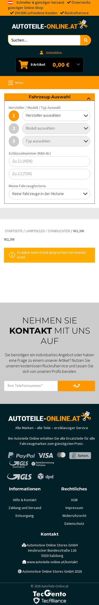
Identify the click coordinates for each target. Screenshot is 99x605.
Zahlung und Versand (24, 508)
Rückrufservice (77, 13)
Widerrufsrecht (74, 516)
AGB (74, 500)
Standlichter (59, 231)
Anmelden (51, 52)
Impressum (74, 508)
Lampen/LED (35, 231)
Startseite (14, 231)
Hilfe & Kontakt (24, 500)
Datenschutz (74, 523)
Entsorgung (25, 516)
